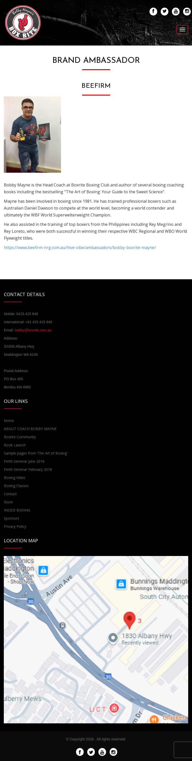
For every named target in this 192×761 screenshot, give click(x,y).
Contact (10, 493)
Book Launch (15, 445)
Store (8, 502)
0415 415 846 (27, 314)
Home (9, 420)
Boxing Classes (16, 485)
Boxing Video (14, 477)
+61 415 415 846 (38, 322)
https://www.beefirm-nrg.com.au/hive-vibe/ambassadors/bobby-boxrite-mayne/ (80, 247)
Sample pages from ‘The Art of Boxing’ (35, 453)
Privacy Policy (15, 526)
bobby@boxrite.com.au (33, 330)
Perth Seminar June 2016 (24, 461)
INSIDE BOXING (17, 510)
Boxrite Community (20, 436)
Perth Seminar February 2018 (28, 469)
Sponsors (11, 518)
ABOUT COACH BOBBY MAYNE (30, 428)
